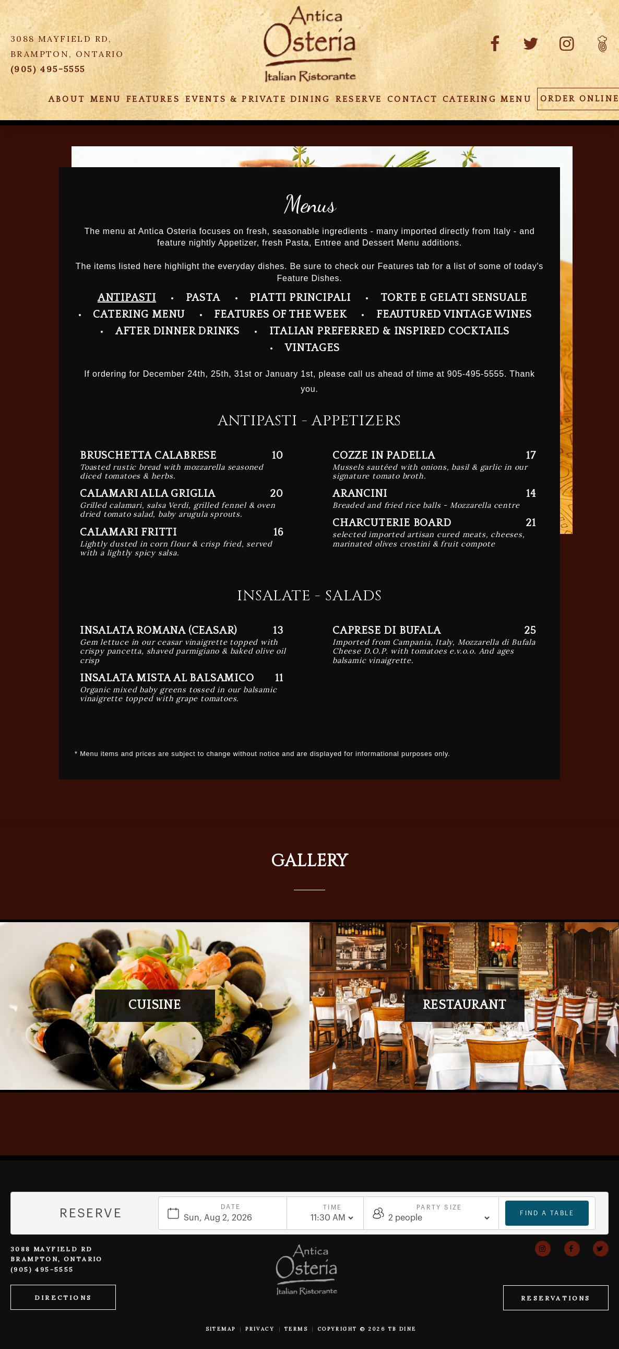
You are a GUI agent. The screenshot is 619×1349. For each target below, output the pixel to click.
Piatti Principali (300, 298)
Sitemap (221, 1328)
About (67, 99)
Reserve (359, 99)
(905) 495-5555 (42, 1269)
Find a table (547, 1213)
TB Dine (402, 1328)
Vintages (312, 348)
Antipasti (127, 298)
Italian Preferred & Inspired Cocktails (389, 331)
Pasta (203, 298)
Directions (63, 1297)
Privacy (260, 1328)
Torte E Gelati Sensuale (453, 298)
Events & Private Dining (258, 99)
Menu (106, 99)
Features (153, 99)
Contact (412, 99)
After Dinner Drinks (177, 331)
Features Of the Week (280, 314)
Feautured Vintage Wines (453, 314)
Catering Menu (487, 99)
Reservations (555, 1298)
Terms (296, 1328)
